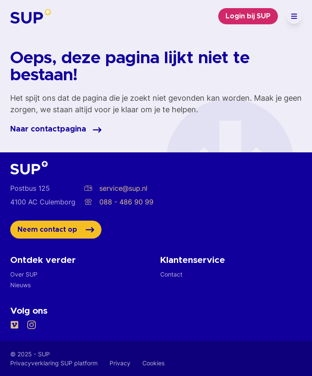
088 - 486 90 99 (118, 202)
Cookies (153, 363)
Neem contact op (55, 229)
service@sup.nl (115, 188)
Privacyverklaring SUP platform (54, 363)
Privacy (120, 363)
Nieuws (20, 285)
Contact (171, 274)
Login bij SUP (248, 16)
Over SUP (24, 274)
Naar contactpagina (55, 129)
